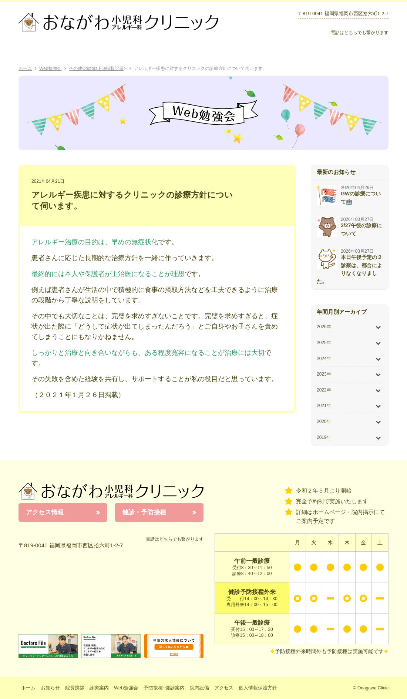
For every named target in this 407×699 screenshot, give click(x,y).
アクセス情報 (45, 512)
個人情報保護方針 (258, 687)
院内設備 (319, 52)
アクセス (364, 52)
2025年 (324, 342)
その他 (75, 68)
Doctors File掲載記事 (103, 68)
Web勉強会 (166, 52)
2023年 (324, 374)
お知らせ (278, 52)
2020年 (324, 421)
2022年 (324, 390)
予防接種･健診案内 (224, 52)
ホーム (39, 52)
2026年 (324, 326)
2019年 (324, 437)
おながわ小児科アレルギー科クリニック (111, 491)
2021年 (324, 405)
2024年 (324, 358)
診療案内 (121, 52)
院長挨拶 (80, 52)
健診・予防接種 (144, 512)
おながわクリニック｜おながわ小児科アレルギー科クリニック (118, 22)
